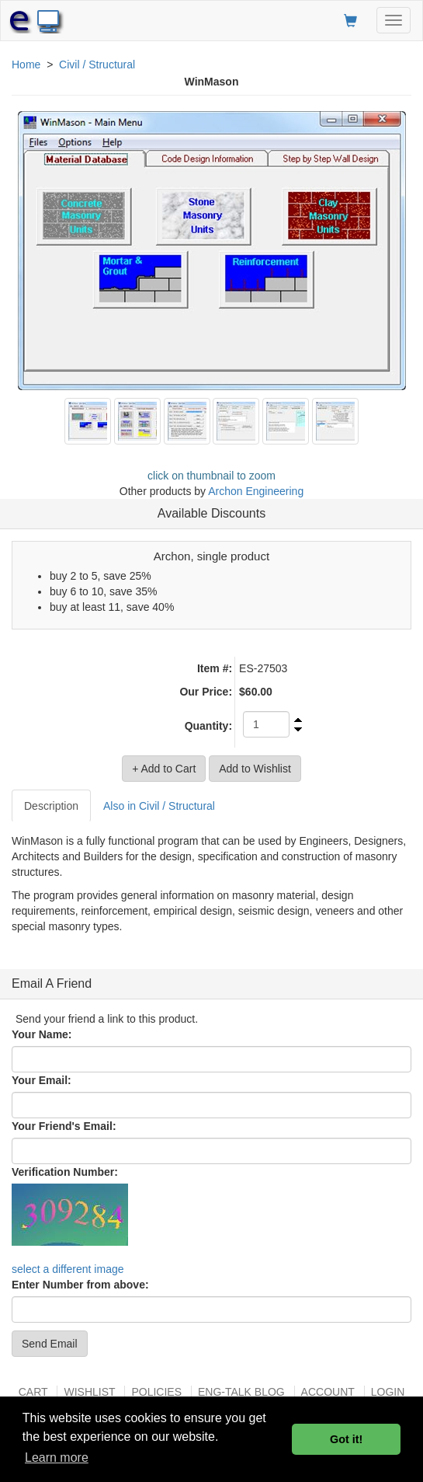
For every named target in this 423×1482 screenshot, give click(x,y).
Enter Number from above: (80, 1284)
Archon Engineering (255, 491)
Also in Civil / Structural (159, 806)
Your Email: (41, 1080)
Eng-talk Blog (241, 1392)
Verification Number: (65, 1172)
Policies (156, 1392)
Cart (33, 1392)
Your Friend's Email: (64, 1126)
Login (388, 1392)
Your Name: (42, 1034)
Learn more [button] (56, 1457)
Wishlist (89, 1392)
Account (328, 1392)
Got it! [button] (346, 1439)
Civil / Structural (97, 64)
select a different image (68, 1269)
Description (51, 806)
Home (26, 64)
